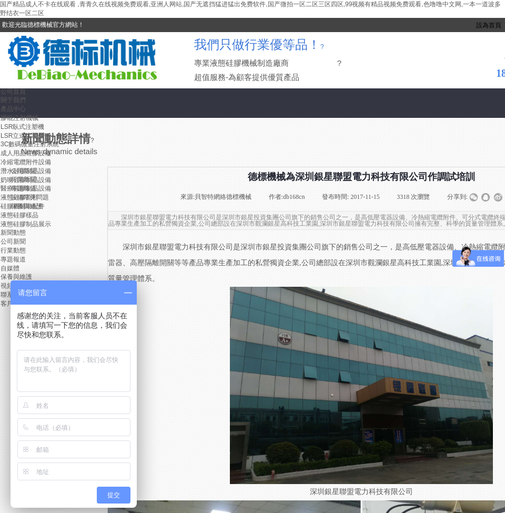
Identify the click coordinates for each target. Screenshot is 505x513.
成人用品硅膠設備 (26, 153)
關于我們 (13, 100)
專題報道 (13, 259)
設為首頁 (488, 25)
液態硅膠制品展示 (26, 224)
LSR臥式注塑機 (22, 126)
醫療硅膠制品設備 (26, 188)
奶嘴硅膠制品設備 (26, 180)
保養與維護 (16, 276)
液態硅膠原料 (19, 197)
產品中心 (13, 109)
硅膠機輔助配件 (23, 206)
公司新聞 (13, 241)
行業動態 (13, 250)
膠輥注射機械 (19, 118)
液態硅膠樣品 (19, 215)
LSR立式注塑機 (22, 135)
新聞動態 (13, 232)
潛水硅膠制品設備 (26, 171)
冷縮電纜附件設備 (26, 162)
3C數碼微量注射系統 (30, 144)
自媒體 (10, 268)
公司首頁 (13, 91)
